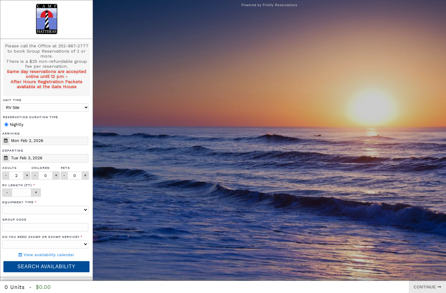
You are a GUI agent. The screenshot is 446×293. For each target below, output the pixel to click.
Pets (65, 168)
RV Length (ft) (17, 185)
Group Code (14, 219)
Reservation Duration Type (30, 117)
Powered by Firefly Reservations (270, 5)
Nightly (14, 124)
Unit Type (12, 100)
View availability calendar (46, 255)
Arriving (11, 133)
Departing (12, 150)
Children (40, 168)
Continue (427, 287)
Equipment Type (17, 202)
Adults (9, 168)
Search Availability (46, 266)
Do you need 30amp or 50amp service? (40, 237)
